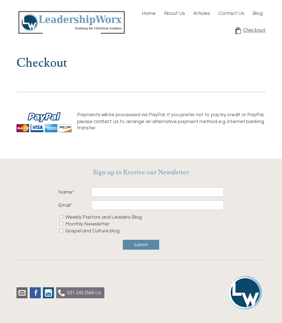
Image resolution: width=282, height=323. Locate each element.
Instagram (48, 292)
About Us (174, 13)
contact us (106, 121)
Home (149, 13)
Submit (141, 245)
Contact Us (231, 13)
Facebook (35, 292)
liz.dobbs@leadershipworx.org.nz (22, 292)
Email (64, 205)
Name (65, 192)
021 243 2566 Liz (84, 292)
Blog (258, 13)
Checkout (254, 30)
